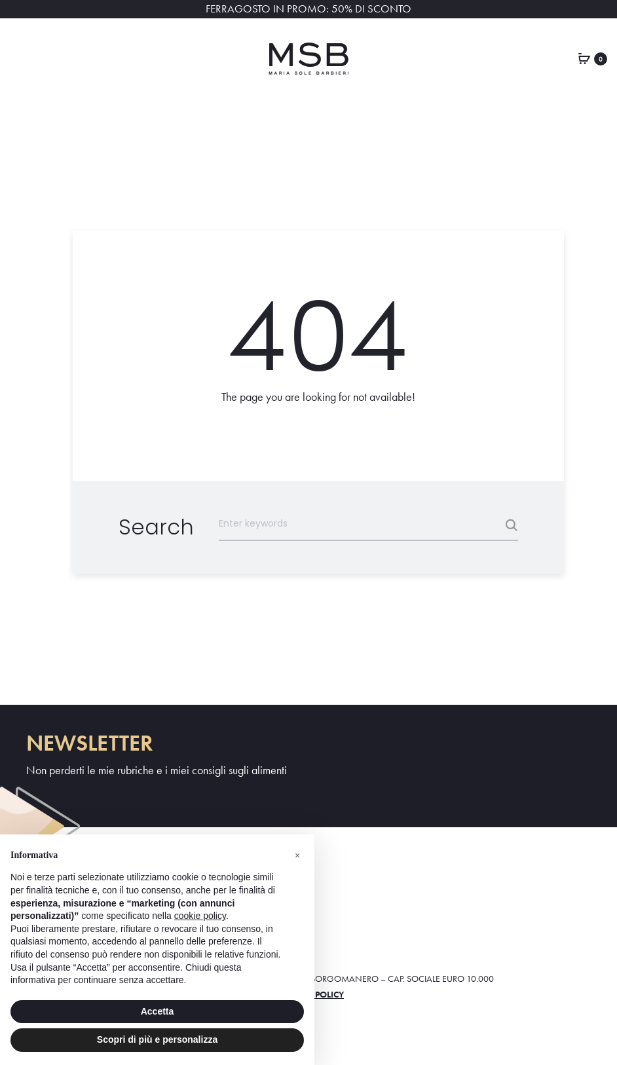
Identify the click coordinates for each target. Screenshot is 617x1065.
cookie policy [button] (200, 915)
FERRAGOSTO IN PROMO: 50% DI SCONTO (308, 9)
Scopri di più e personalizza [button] (157, 1039)
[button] (297, 855)
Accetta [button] (157, 1011)
